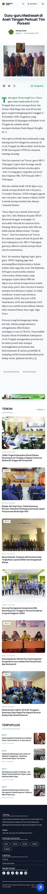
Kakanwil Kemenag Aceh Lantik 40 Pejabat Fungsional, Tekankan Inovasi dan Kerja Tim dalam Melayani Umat (16, 757)
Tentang (5, 859)
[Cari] (23, 4)
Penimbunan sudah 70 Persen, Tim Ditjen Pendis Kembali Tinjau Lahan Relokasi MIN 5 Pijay (16, 774)
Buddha (7, 849)
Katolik (34, 844)
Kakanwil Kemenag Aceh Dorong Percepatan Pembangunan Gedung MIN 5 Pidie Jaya (17, 792)
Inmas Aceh (21, 30)
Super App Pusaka (8, 863)
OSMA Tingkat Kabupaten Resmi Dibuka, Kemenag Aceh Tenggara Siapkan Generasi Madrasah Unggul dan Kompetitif (22, 458)
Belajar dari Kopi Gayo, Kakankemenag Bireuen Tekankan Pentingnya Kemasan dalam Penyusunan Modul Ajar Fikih (23, 509)
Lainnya (41, 409)
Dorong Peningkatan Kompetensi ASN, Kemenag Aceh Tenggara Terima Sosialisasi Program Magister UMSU (22, 611)
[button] (40, 887)
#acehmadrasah (29, 372)
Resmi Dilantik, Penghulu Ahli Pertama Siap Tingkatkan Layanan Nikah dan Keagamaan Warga (22, 560)
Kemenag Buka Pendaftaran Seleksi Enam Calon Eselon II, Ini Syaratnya (17, 739)
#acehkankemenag (11, 372)
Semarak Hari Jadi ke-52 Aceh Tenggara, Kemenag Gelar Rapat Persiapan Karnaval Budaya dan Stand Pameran (21, 712)
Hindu (15, 844)
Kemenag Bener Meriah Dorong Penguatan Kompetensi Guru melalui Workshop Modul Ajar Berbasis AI (22, 661)
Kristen (24, 844)
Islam (6, 844)
